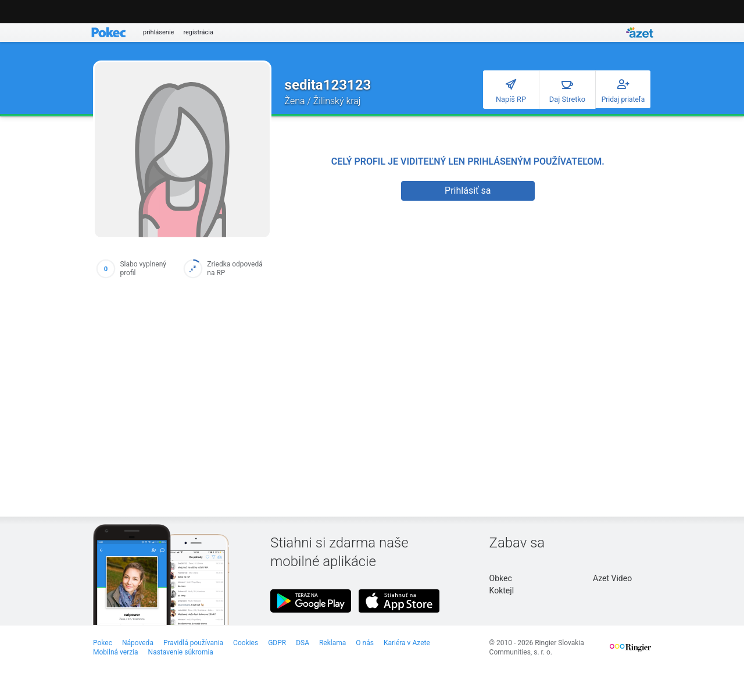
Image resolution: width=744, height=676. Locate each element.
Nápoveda (137, 643)
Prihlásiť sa (468, 190)
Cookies (245, 643)
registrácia (198, 32)
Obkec (500, 578)
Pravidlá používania (193, 643)
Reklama (332, 643)
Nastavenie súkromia (180, 652)
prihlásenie (158, 32)
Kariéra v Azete (407, 643)
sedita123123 (328, 85)
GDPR (277, 643)
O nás (365, 643)
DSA (302, 643)
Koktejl (501, 590)
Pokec (102, 643)
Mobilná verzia (115, 652)
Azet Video (612, 578)
